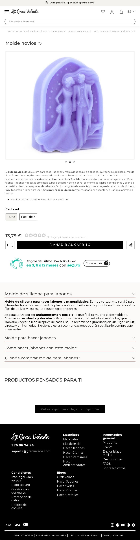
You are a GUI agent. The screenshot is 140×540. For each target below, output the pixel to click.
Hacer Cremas (73, 452)
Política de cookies (19, 506)
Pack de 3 (28, 217)
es (131, 11)
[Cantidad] (9, 245)
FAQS (107, 463)
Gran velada (65, 477)
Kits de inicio (71, 444)
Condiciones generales (20, 491)
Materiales (70, 439)
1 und (11, 217)
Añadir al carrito (70, 244)
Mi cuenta (110, 442)
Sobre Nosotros (114, 468)
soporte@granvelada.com (30, 451)
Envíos (107, 447)
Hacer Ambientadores (74, 463)
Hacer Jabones (73, 448)
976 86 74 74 (22, 445)
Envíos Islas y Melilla (112, 453)
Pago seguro (20, 485)
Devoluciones (112, 459)
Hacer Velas (65, 486)
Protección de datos (21, 498)
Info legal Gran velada (22, 478)
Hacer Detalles (67, 495)
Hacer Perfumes (75, 457)
